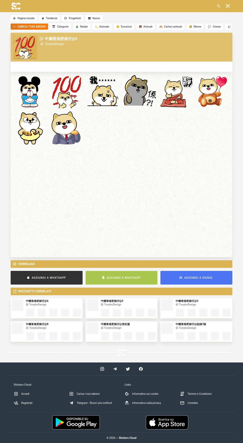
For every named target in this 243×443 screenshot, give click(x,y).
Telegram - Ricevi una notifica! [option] (90, 403)
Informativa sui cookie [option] (141, 394)
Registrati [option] (23, 403)
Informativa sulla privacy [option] (143, 403)
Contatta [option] (189, 403)
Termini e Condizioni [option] (196, 394)
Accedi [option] (21, 394)
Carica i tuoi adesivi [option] (84, 394)
